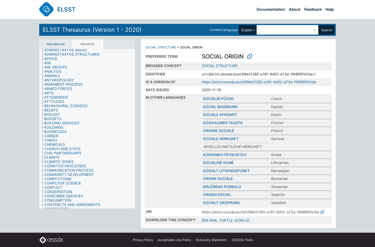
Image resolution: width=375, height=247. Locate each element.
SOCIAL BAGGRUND (220, 107)
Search (326, 30)
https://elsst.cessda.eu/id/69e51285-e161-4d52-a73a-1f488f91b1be (259, 82)
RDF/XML (210, 220)
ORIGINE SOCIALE (218, 130)
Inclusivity (211, 240)
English (246, 30)
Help (329, 9)
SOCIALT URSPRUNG (221, 202)
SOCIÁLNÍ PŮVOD (218, 98)
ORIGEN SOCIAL (217, 194)
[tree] (87, 129)
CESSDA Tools (242, 240)
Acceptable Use (174, 240)
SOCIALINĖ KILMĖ (218, 162)
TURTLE (226, 220)
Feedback (313, 9)
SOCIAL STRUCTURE (161, 47)
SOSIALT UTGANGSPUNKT (226, 170)
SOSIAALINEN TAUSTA (223, 123)
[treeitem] (67, 50)
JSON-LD (242, 220)
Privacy (143, 240)
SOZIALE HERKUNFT (221, 139)
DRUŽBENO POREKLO (222, 186)
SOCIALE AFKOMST (220, 114)
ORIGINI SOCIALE (218, 178)
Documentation (271, 9)
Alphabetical (55, 44)
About (294, 9)
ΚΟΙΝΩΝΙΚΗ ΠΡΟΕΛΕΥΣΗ (224, 154)
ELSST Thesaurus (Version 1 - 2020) (92, 29)
